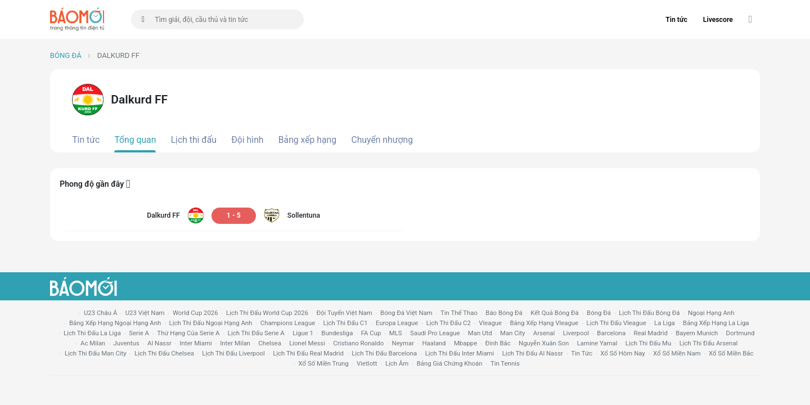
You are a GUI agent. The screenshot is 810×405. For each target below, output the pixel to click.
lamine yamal (597, 343)
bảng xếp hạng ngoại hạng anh (115, 323)
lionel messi (307, 343)
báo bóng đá (503, 313)
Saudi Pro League (435, 333)
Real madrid (650, 333)
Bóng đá (66, 55)
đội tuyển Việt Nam (344, 313)
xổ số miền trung (324, 363)
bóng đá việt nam (406, 313)
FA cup (371, 333)
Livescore (718, 20)
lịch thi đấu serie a (256, 333)
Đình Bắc (498, 343)
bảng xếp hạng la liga (716, 323)
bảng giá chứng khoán (450, 363)
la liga (664, 323)
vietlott (367, 363)
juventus (127, 343)
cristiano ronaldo (358, 343)
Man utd (480, 333)
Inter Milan (235, 343)
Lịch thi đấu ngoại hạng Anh (211, 323)
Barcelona (611, 333)
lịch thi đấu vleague (616, 323)
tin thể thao (459, 313)
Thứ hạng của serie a (188, 333)
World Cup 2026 (195, 313)
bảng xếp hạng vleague (544, 323)
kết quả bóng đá (554, 313)
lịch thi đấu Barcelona (384, 353)
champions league (287, 323)
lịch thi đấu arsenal (709, 343)
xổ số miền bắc (731, 353)
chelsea (269, 343)
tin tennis (505, 363)
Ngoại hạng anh (711, 313)
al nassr (159, 343)
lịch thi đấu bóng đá (649, 313)
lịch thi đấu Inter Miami (459, 353)
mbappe (465, 343)
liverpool (576, 333)
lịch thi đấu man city (96, 353)
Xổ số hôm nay (622, 353)
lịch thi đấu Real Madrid (308, 353)
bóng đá (599, 313)
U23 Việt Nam (145, 313)
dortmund (740, 333)
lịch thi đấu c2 (448, 323)
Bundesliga (337, 333)
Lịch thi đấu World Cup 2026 (267, 313)
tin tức (581, 353)
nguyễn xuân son (544, 343)
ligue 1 (302, 333)
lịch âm (396, 363)
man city (512, 333)
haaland (434, 343)
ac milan (92, 343)
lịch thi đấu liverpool (233, 353)
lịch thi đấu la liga (92, 333)
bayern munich (697, 333)
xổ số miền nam (677, 353)
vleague (490, 323)
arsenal (544, 333)
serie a (139, 333)
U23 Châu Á (100, 313)
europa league (397, 323)
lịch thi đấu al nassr (532, 353)
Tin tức (676, 20)
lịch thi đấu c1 (345, 323)
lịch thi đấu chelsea (164, 353)
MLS (395, 333)
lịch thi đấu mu (648, 343)
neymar (403, 343)
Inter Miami (195, 343)
